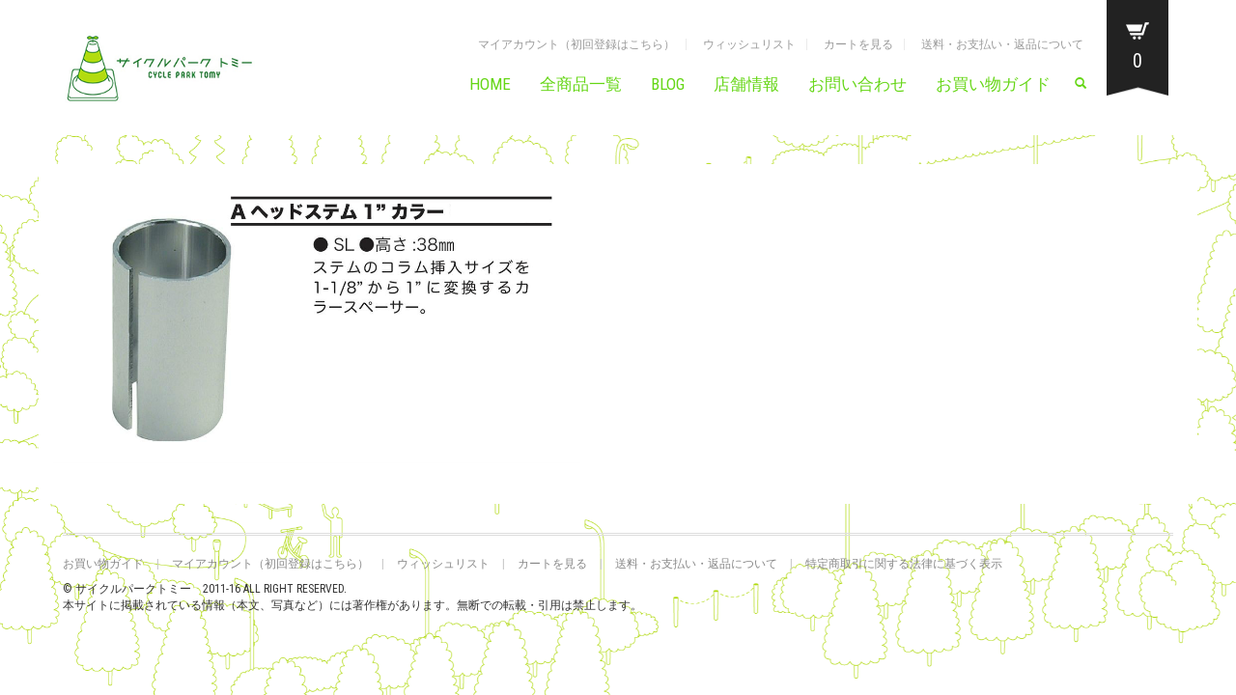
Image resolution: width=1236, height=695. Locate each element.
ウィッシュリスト (749, 44)
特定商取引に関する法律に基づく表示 (903, 563)
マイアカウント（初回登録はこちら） (576, 44)
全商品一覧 (581, 84)
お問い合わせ (857, 84)
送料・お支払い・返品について (1002, 44)
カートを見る (858, 44)
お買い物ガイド (993, 84)
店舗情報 (746, 84)
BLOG (668, 84)
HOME (490, 84)
